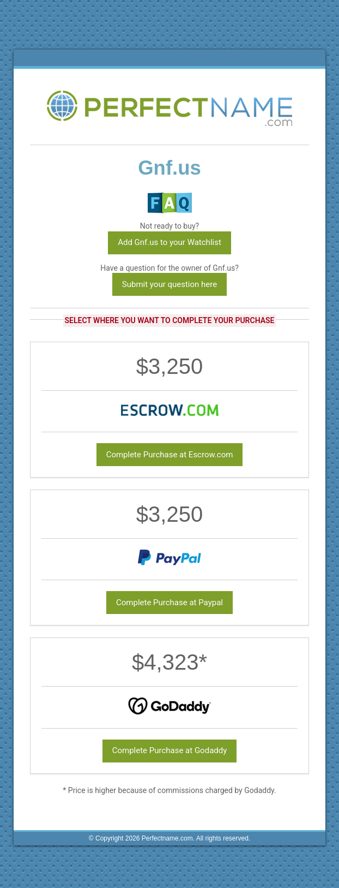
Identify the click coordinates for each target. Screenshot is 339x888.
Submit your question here (169, 284)
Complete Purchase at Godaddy (169, 750)
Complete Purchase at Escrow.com (169, 455)
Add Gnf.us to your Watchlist (169, 242)
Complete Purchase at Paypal (169, 602)
